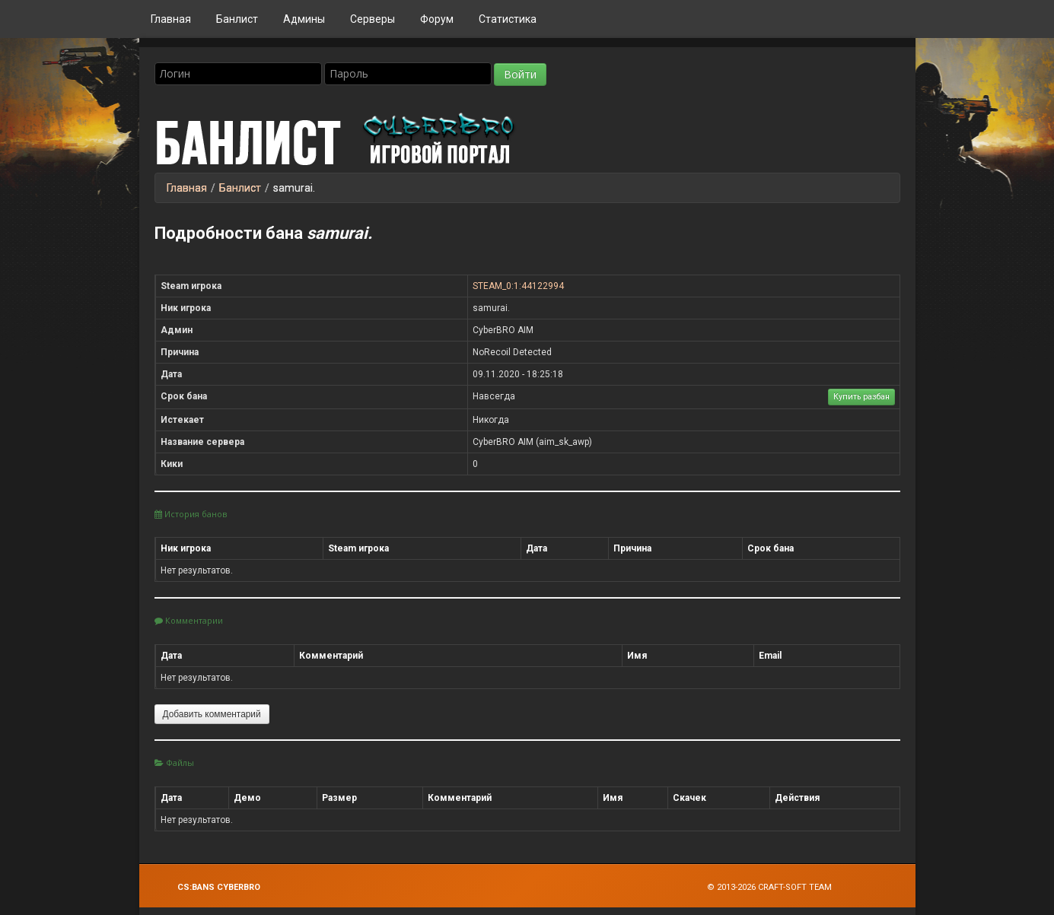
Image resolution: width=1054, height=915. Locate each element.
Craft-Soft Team (795, 887)
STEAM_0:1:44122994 (518, 286)
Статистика (508, 19)
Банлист (237, 19)
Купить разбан (861, 397)
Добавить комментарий (212, 714)
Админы (304, 19)
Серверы (372, 19)
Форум (437, 19)
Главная (171, 19)
